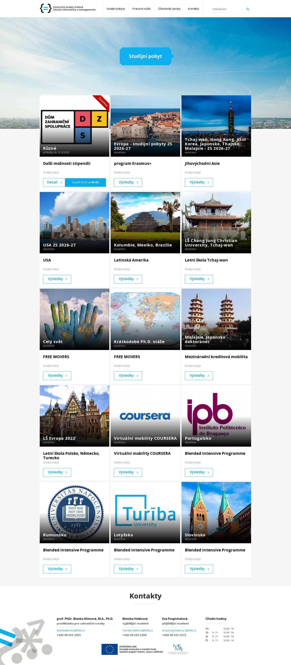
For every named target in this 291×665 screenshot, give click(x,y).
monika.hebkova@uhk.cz (137, 630)
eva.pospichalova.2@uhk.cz (179, 630)
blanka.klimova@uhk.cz (71, 630)
